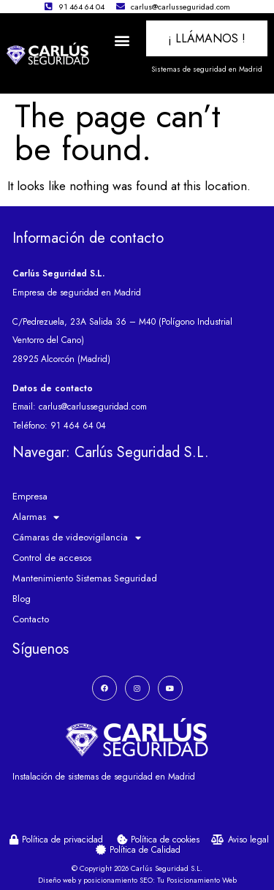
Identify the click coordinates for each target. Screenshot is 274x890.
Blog (21, 599)
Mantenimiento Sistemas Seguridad (84, 578)
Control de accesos (51, 558)
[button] (122, 40)
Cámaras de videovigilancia (76, 537)
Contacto (30, 619)
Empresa (29, 496)
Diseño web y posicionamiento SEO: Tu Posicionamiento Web (137, 880)
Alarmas (35, 517)
